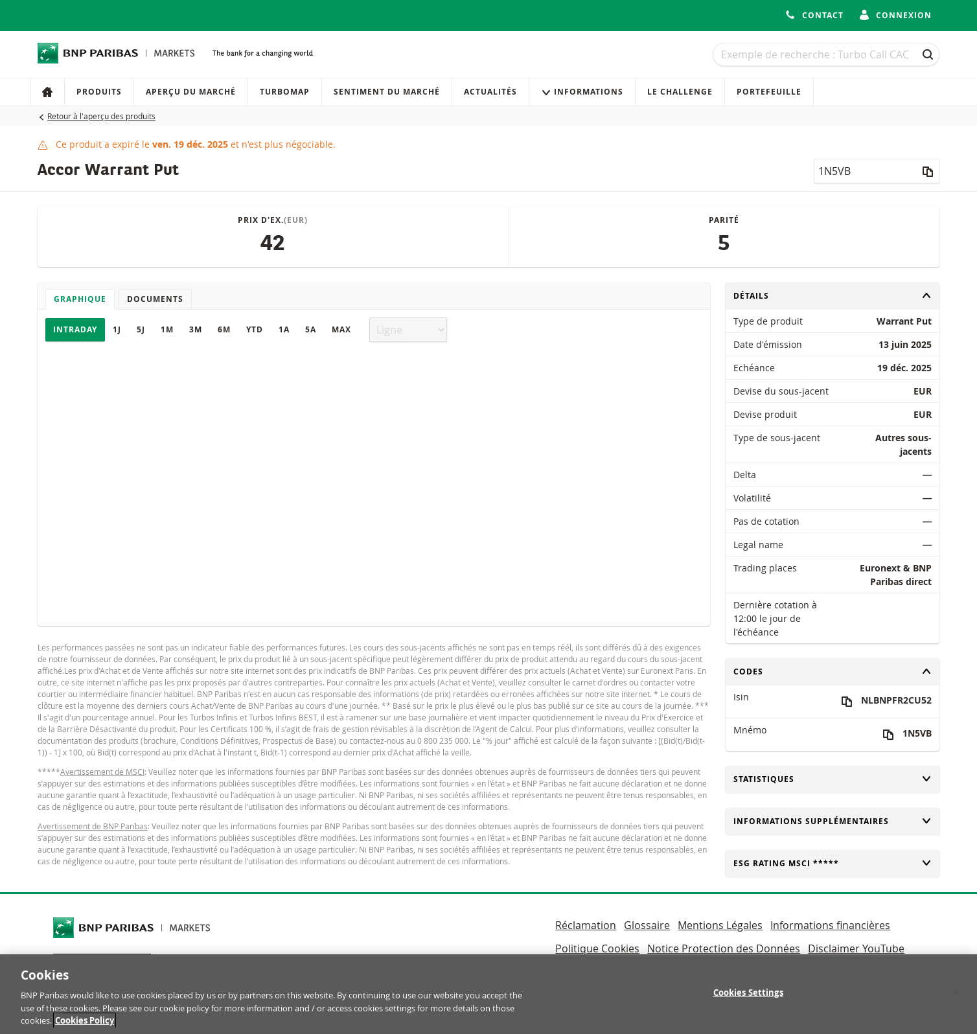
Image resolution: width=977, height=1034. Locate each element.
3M (195, 329)
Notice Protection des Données (723, 948)
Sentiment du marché (387, 91)
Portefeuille (769, 91)
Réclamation (585, 925)
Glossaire (647, 925)
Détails (832, 295)
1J (117, 329)
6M (224, 329)
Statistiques (832, 779)
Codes (832, 671)
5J (141, 329)
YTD (254, 329)
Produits (99, 91)
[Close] (956, 1001)
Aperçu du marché (191, 91)
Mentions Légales (720, 925)
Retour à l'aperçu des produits (101, 116)
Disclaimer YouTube (856, 948)
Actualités (490, 91)
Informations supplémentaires (832, 821)
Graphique (80, 298)
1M (167, 329)
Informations (582, 91)
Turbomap (285, 91)
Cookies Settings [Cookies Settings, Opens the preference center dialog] (748, 1001)
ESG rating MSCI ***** (832, 863)
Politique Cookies (597, 948)
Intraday (75, 329)
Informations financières (830, 925)
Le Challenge (680, 91)
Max (341, 329)
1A (284, 329)
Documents (155, 298)
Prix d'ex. (273, 220)
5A (310, 329)
